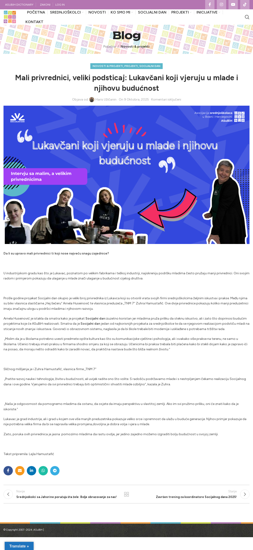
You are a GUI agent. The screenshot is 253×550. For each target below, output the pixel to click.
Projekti (131, 75)
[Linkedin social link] (31, 480)
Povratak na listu (126, 505)
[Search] (247, 22)
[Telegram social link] (55, 480)
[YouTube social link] (233, 5)
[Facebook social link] (209, 5)
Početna (109, 56)
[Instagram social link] (221, 5)
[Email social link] (20, 480)
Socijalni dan (149, 75)
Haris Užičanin (105, 109)
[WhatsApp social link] (43, 480)
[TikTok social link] (244, 5)
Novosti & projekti (135, 56)
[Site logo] (14, 22)
